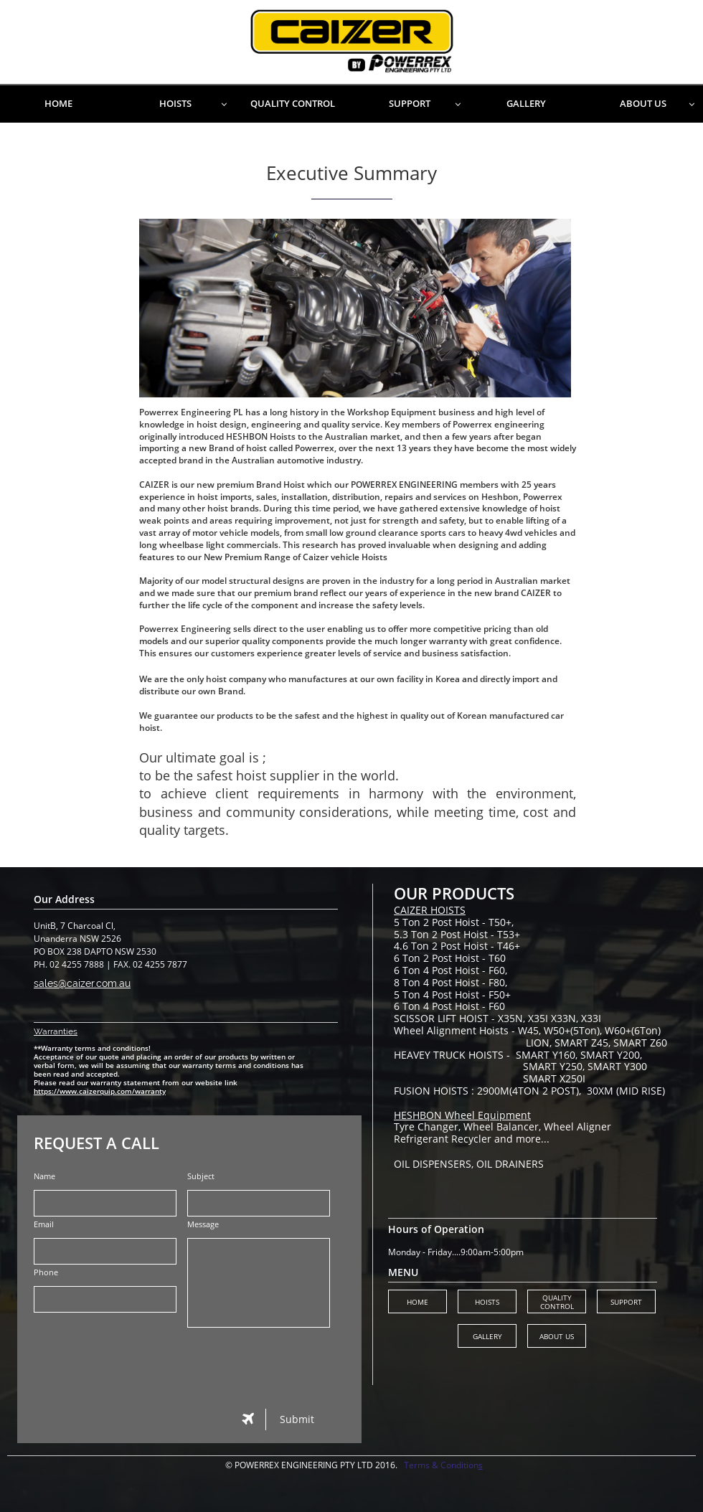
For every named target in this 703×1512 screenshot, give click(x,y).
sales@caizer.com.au (82, 983)
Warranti (51, 1031)
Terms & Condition (441, 1465)
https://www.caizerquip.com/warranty (100, 1091)
